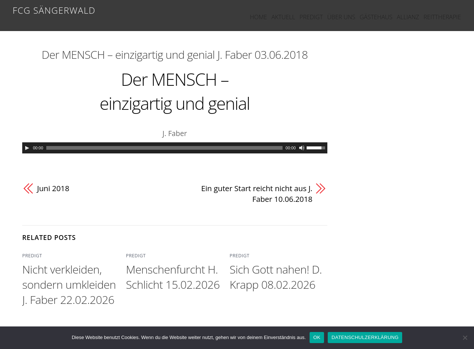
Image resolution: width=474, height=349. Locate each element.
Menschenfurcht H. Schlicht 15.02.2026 (173, 277)
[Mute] (302, 148)
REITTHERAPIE (441, 12)
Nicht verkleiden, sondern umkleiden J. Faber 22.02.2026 (69, 284)
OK (316, 337)
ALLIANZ (401, 12)
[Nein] (464, 337)
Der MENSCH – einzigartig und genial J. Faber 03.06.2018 (175, 54)
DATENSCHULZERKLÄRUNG (364, 337)
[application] (174, 147)
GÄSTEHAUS (363, 12)
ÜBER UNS (322, 12)
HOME (220, 12)
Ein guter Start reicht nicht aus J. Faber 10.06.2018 (255, 193)
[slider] (164, 148)
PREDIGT (285, 12)
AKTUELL (251, 12)
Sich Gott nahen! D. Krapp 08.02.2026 (276, 277)
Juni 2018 (53, 188)
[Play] (27, 148)
